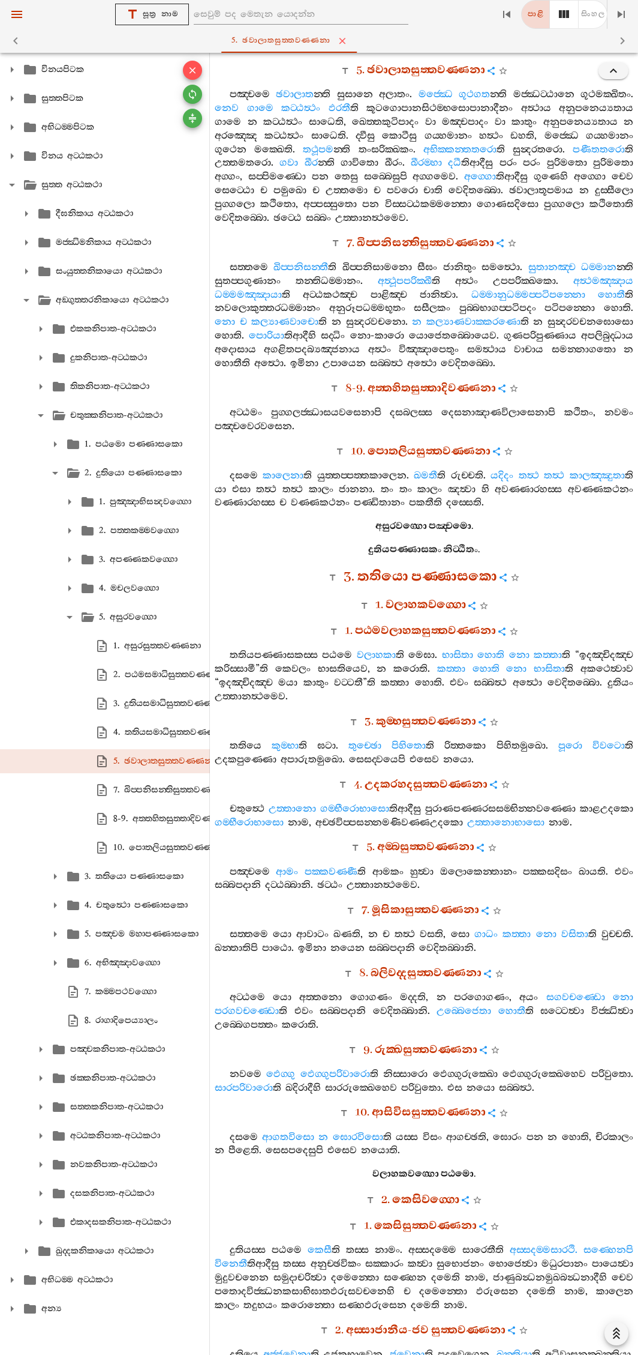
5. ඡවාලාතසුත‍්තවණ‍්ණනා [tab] (321, 40)
